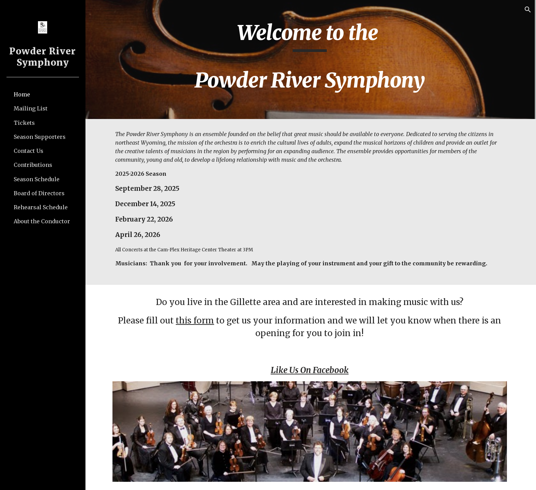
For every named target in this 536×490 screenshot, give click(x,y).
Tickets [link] (24, 122)
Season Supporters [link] (40, 136)
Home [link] (22, 94)
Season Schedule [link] (36, 179)
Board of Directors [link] (39, 193)
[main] (310, 59)
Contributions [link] (33, 164)
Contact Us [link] (28, 150)
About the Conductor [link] (42, 221)
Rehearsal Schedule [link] (41, 207)
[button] (528, 9)
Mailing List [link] (31, 108)
